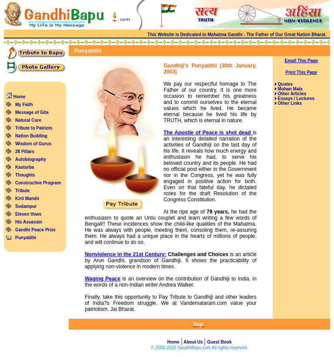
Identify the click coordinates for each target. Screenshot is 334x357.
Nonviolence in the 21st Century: (126, 254)
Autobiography (30, 159)
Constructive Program (38, 182)
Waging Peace (102, 279)
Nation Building (31, 135)
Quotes (285, 84)
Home (16, 96)
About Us (193, 342)
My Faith (24, 104)
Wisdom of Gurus (33, 143)
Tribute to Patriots (34, 128)
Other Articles (292, 93)
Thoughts (25, 175)
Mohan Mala (290, 89)
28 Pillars (24, 151)
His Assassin (28, 222)
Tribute (22, 190)
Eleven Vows (28, 214)
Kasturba (24, 167)
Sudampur (26, 206)
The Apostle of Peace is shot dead (207, 133)
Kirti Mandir (27, 198)
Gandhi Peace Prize (35, 229)
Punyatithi (25, 237)
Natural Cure (28, 120)
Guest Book (219, 342)
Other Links (289, 103)
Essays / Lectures (295, 98)
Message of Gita (32, 112)
